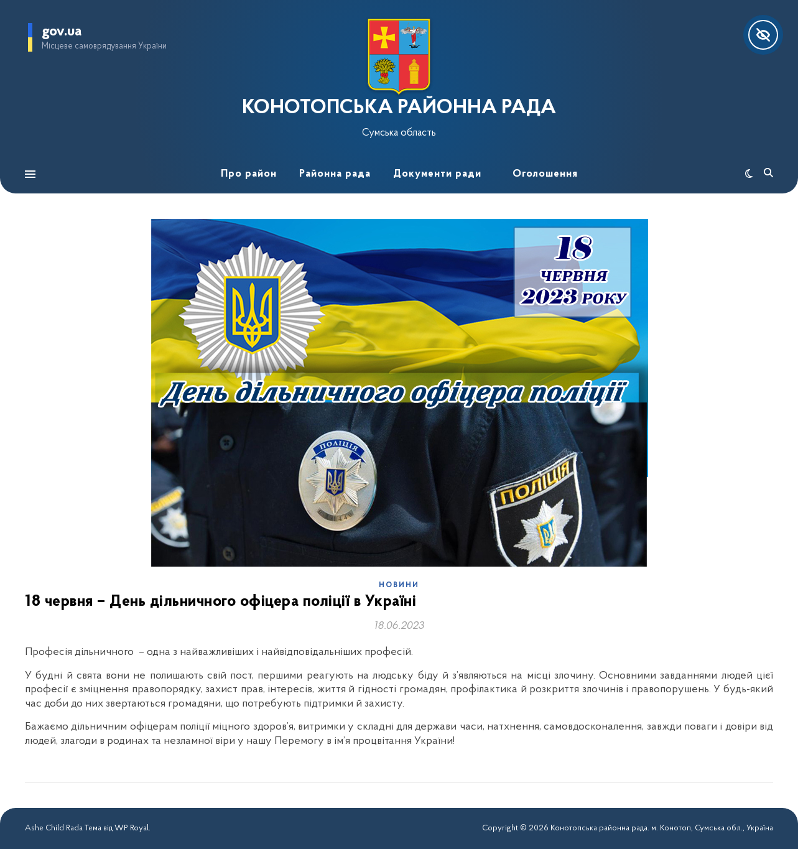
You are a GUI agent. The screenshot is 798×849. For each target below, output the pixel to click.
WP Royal (131, 828)
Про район (249, 174)
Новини (399, 585)
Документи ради (437, 174)
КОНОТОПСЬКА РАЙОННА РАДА (399, 108)
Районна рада (335, 174)
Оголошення (545, 174)
